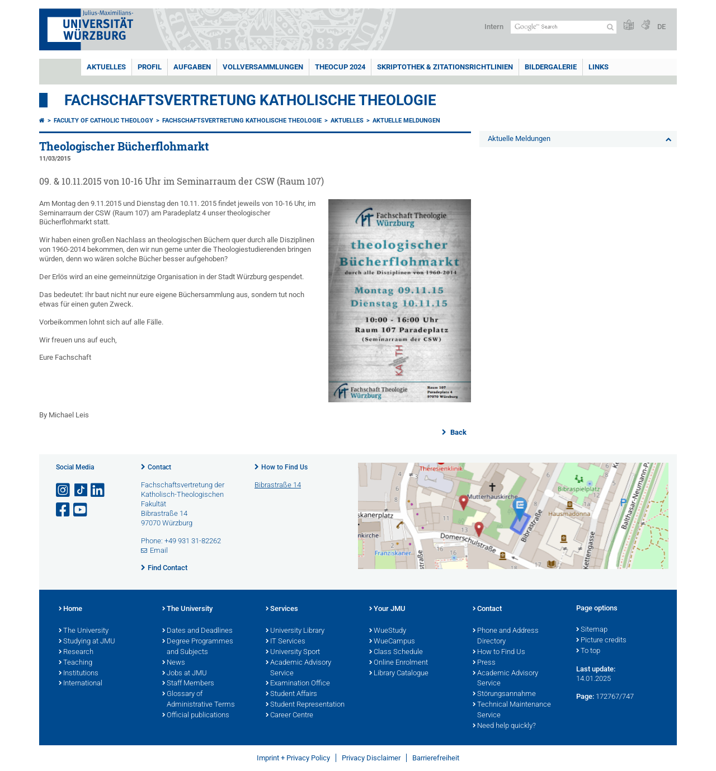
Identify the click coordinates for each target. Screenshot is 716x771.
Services (282, 609)
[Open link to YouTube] (81, 510)
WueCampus (392, 642)
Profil (150, 67)
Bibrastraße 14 (278, 485)
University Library (295, 631)
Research (76, 652)
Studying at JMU (87, 642)
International (80, 684)
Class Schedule (396, 652)
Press (484, 663)
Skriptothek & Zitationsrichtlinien (445, 67)
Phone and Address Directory (506, 636)
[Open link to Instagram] (64, 490)
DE (661, 26)
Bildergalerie (551, 67)
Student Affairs (291, 694)
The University (84, 631)
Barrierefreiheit (435, 758)
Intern (493, 26)
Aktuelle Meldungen (406, 120)
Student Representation (305, 705)
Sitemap (591, 630)
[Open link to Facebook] (64, 510)
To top (588, 651)
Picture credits (601, 641)
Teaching (75, 663)
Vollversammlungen (263, 67)
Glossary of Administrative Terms (198, 699)
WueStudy (387, 631)
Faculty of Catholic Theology (103, 120)
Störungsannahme (504, 694)
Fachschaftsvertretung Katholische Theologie (250, 100)
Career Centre (289, 716)
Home (70, 609)
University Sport (293, 652)
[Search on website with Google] (563, 27)
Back (458, 432)
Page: (585, 696)
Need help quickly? (504, 726)
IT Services (285, 642)
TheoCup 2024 (340, 67)
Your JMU (387, 609)
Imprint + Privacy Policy (293, 758)
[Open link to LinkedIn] (98, 490)
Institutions (78, 674)
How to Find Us (284, 467)
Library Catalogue (398, 674)
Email (159, 550)
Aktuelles (106, 67)
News (173, 663)
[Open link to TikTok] (81, 490)
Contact (159, 467)
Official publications (195, 716)
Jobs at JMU (184, 674)
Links (598, 67)
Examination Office (298, 684)
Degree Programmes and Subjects (197, 647)
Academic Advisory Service (298, 668)
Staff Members (188, 684)
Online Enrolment (398, 663)
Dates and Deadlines (197, 631)
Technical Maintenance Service (512, 710)
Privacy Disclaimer (371, 758)
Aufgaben (192, 67)
